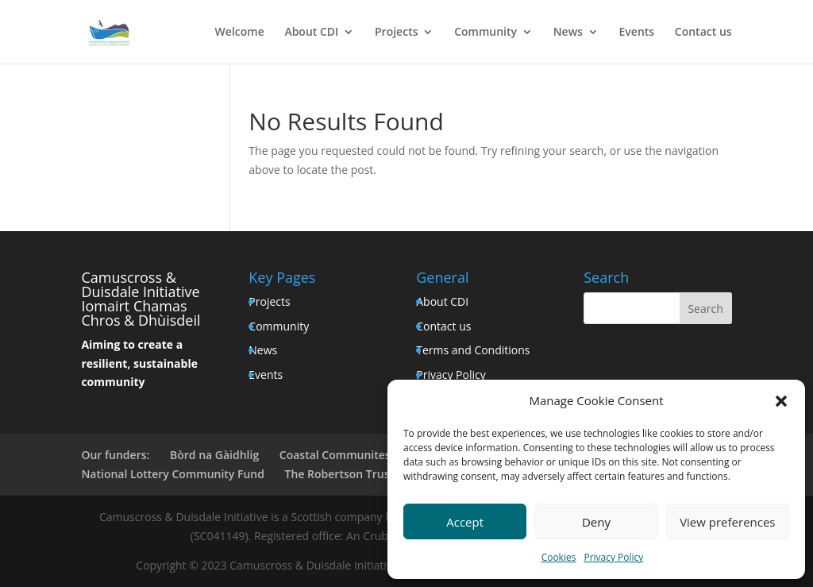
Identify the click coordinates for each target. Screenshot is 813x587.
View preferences (727, 522)
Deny (596, 522)
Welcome (239, 32)
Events (637, 32)
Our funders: (115, 454)
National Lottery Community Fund (172, 473)
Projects (396, 32)
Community (485, 32)
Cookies (558, 557)
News (568, 32)
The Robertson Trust (339, 473)
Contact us (703, 32)
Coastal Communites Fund (349, 454)
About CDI (311, 32)
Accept (465, 522)
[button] (781, 401)
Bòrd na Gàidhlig (214, 454)
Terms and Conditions (473, 349)
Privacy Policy (613, 557)
